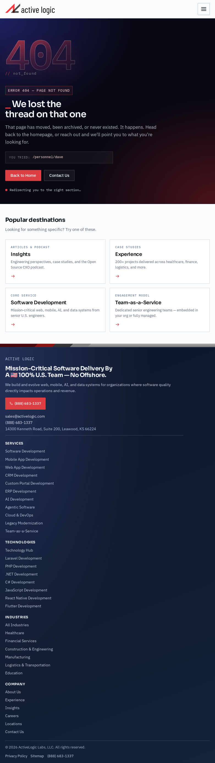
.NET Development (21, 574)
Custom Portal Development (29, 483)
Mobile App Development (27, 459)
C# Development (20, 582)
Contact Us (59, 175)
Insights (12, 707)
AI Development (19, 499)
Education (14, 672)
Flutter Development (23, 605)
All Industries (17, 624)
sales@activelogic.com (25, 416)
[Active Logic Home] (30, 9)
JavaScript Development (26, 590)
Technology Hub (19, 550)
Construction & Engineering (29, 649)
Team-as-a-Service (21, 531)
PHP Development (21, 566)
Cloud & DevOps (19, 515)
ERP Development (20, 491)
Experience (15, 699)
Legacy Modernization (24, 523)
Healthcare (14, 632)
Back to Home (23, 175)
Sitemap (37, 756)
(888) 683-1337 (18, 422)
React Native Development (28, 598)
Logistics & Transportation (27, 665)
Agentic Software (20, 507)
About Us (13, 691)
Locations (13, 723)
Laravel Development (23, 558)
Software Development (25, 451)
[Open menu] (204, 9)
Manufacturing (17, 657)
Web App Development (25, 467)
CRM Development (21, 475)
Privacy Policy (16, 756)
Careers (12, 715)
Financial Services (21, 640)
